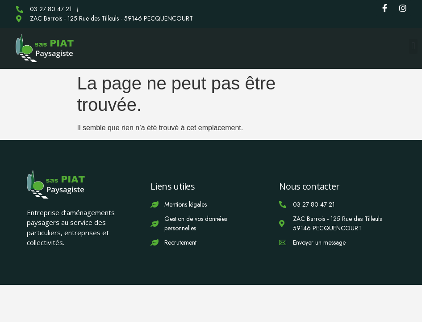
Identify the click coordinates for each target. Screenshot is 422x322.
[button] (413, 46)
